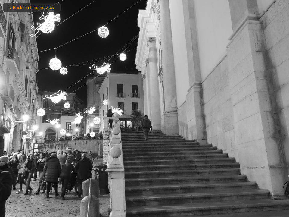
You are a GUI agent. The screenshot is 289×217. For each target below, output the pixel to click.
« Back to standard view (31, 7)
